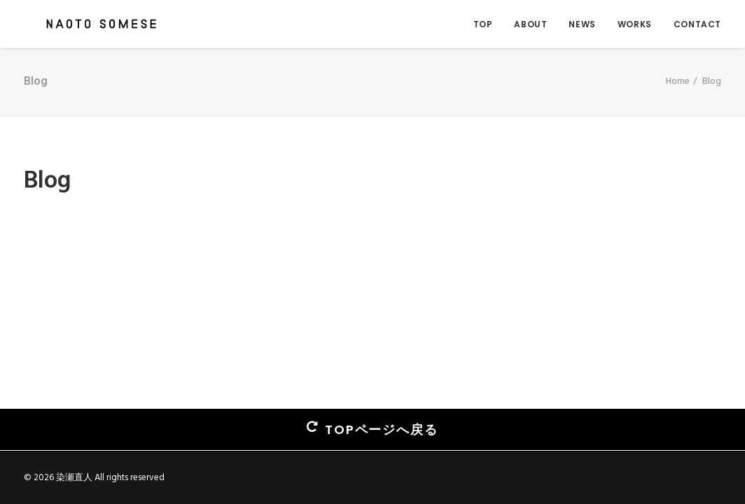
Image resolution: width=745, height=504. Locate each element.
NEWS (582, 24)
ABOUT (530, 24)
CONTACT (697, 24)
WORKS (635, 24)
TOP (483, 24)
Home (678, 81)
